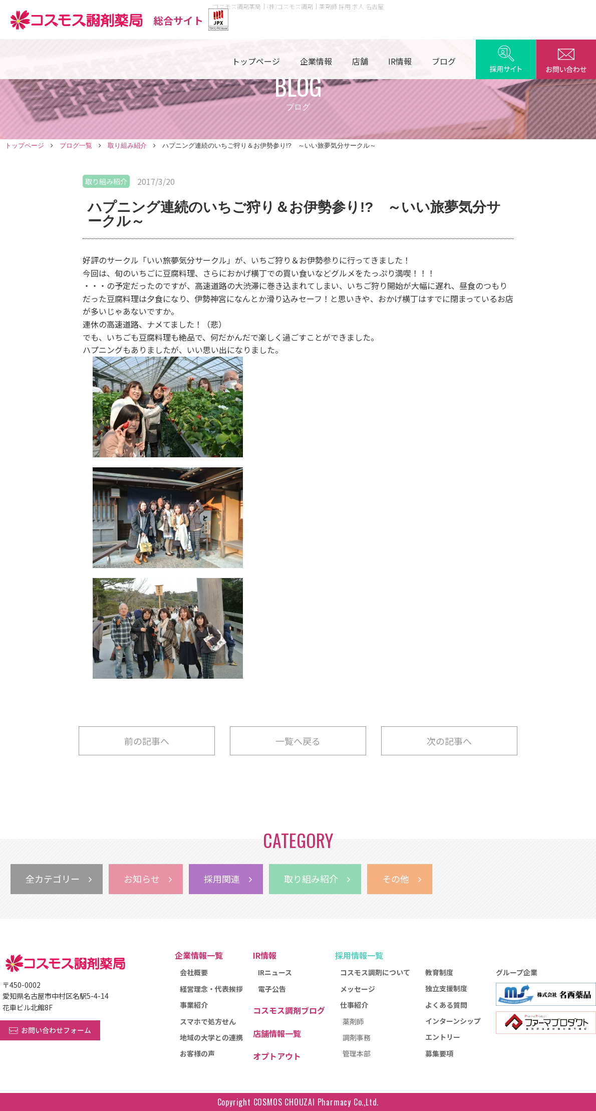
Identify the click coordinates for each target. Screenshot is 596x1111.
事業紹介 (194, 1005)
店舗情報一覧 (277, 1033)
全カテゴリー (59, 878)
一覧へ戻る (298, 740)
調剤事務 (357, 1037)
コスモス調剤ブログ (289, 1010)
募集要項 (439, 1053)
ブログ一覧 (76, 145)
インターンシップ (453, 1021)
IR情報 (400, 61)
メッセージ (357, 989)
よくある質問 (446, 1005)
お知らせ (148, 878)
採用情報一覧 (359, 955)
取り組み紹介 (127, 145)
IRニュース (275, 972)
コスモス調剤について (375, 972)
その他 (401, 878)
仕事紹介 (354, 1005)
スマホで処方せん (208, 1021)
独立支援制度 (446, 988)
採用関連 (228, 878)
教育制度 (439, 972)
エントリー (442, 1037)
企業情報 (316, 61)
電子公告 (272, 989)
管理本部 (357, 1053)
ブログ (444, 61)
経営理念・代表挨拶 (211, 989)
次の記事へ (449, 740)
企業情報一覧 (199, 955)
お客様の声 (197, 1053)
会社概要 (194, 972)
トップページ (256, 61)
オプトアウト (277, 1056)
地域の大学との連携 (211, 1037)
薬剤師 (353, 1021)
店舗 (360, 61)
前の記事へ (146, 740)
